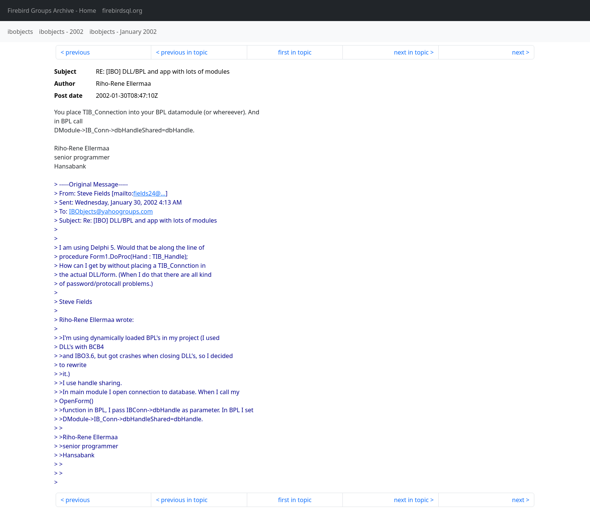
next (518, 52)
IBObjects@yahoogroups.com (111, 211)
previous (77, 52)
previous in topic (184, 52)
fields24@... (149, 193)
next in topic (411, 52)
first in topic (295, 52)
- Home (52, 10)
